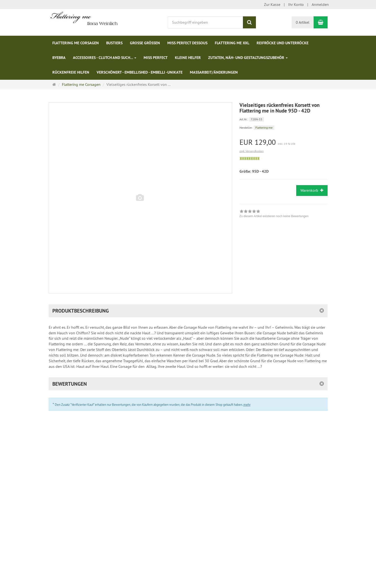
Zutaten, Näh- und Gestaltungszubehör (248, 57)
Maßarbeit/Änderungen (214, 72)
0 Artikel (302, 22)
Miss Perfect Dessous (187, 42)
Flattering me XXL (232, 42)
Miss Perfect (156, 57)
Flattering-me (264, 127)
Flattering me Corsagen (75, 42)
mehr (247, 405)
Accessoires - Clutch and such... (104, 57)
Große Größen (145, 42)
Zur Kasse (272, 4)
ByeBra (59, 57)
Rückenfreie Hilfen (70, 72)
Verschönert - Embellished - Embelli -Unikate (139, 72)
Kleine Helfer (188, 57)
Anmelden (320, 4)
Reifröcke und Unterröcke (282, 42)
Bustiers (114, 42)
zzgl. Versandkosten (251, 151)
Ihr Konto (296, 4)
